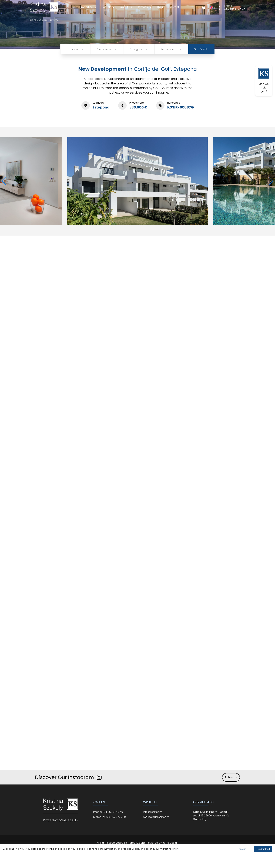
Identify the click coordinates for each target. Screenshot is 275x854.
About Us (126, 7)
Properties (88, 7)
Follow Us (231, 777)
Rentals (108, 7)
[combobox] (161, 49)
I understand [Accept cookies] (263, 849)
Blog (160, 7)
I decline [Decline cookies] (241, 849)
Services (145, 7)
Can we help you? (263, 80)
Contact (173, 7)
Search (200, 49)
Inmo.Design (170, 843)
